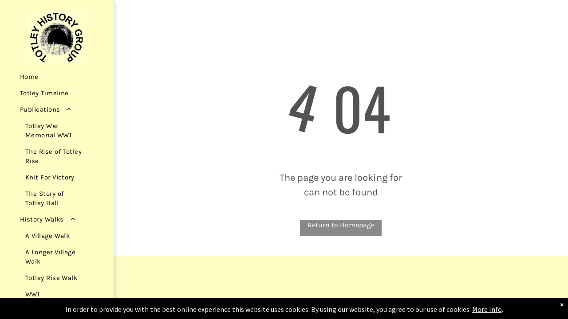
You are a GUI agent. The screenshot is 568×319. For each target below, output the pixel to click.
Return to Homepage (341, 225)
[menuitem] (54, 77)
